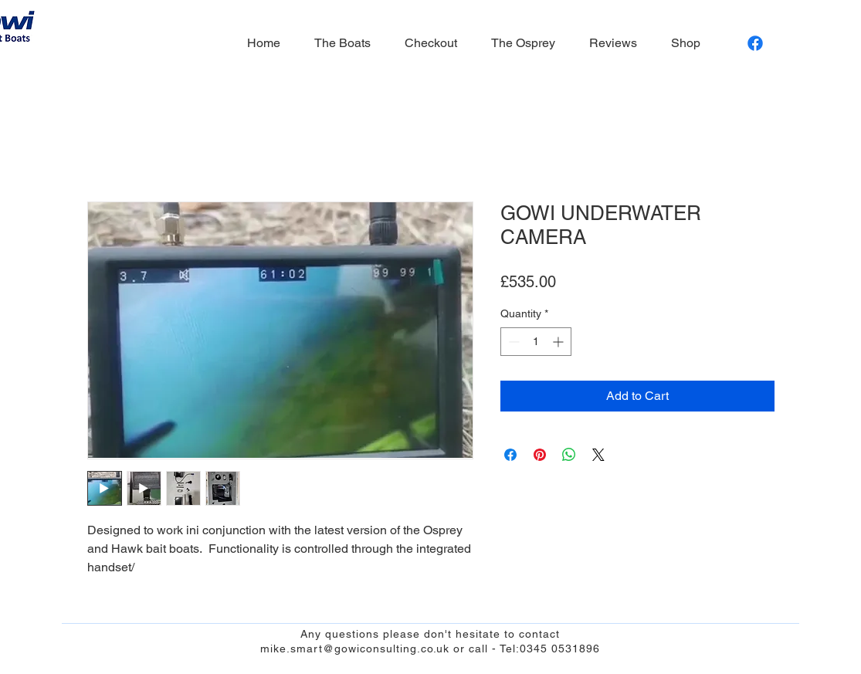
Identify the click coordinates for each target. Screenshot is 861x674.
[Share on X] (598, 454)
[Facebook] (755, 43)
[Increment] (559, 341)
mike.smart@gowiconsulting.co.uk (354, 648)
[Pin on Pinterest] (539, 454)
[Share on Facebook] (510, 454)
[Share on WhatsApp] (569, 454)
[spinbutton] (536, 341)
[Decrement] (512, 341)
